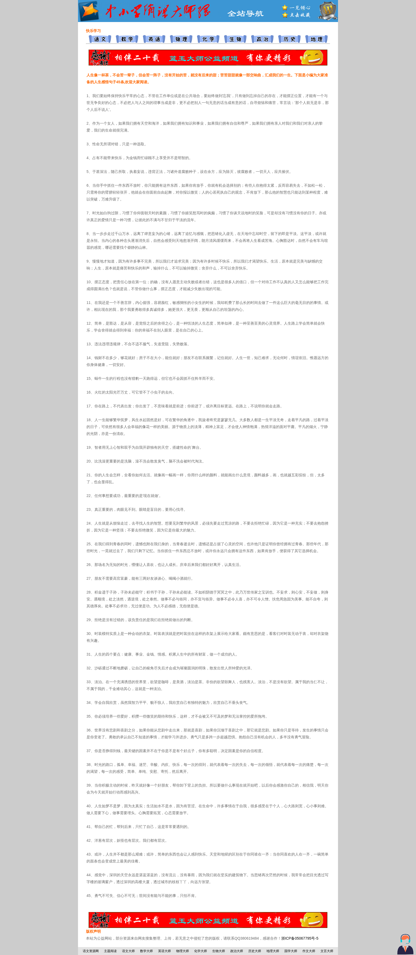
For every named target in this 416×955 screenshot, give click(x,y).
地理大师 (272, 951)
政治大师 (236, 951)
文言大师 (326, 951)
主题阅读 (110, 951)
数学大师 (146, 951)
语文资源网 (91, 951)
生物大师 (218, 951)
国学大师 (290, 951)
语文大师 (128, 951)
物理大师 (182, 951)
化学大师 (200, 951)
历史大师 (254, 951)
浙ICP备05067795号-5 (299, 938)
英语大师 (164, 951)
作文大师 (308, 951)
